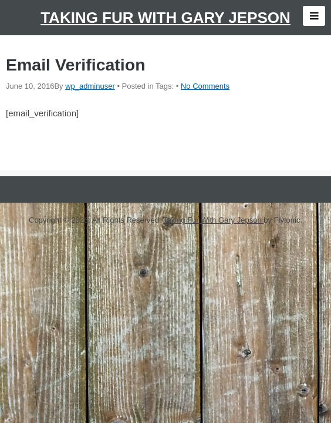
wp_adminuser (90, 86)
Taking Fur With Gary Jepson (165, 17)
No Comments (205, 86)
